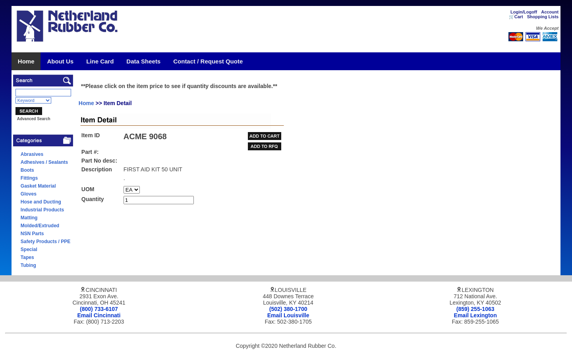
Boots (27, 170)
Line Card (100, 61)
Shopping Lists (542, 16)
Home (26, 61)
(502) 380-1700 (288, 309)
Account (549, 12)
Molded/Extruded (40, 225)
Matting (29, 218)
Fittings (29, 178)
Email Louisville (288, 315)
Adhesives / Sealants (44, 162)
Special (29, 249)
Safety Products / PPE (45, 241)
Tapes (27, 257)
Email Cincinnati (99, 315)
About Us (60, 61)
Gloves (29, 194)
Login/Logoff (523, 12)
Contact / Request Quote (208, 61)
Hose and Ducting (41, 202)
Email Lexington (475, 315)
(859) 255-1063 (475, 309)
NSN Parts (32, 233)
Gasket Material (38, 186)
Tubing (28, 265)
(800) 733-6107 (99, 309)
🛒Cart (516, 16)
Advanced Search (33, 119)
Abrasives (32, 154)
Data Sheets (143, 61)
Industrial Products (42, 210)
